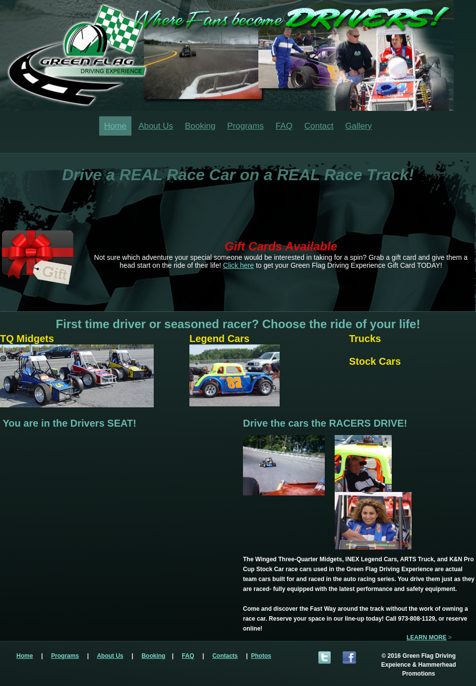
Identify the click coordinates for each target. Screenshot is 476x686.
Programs (245, 126)
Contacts (225, 655)
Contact (319, 126)
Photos (261, 655)
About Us (155, 126)
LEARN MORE (427, 637)
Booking (200, 126)
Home (115, 126)
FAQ (284, 126)
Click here (238, 265)
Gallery (358, 126)
